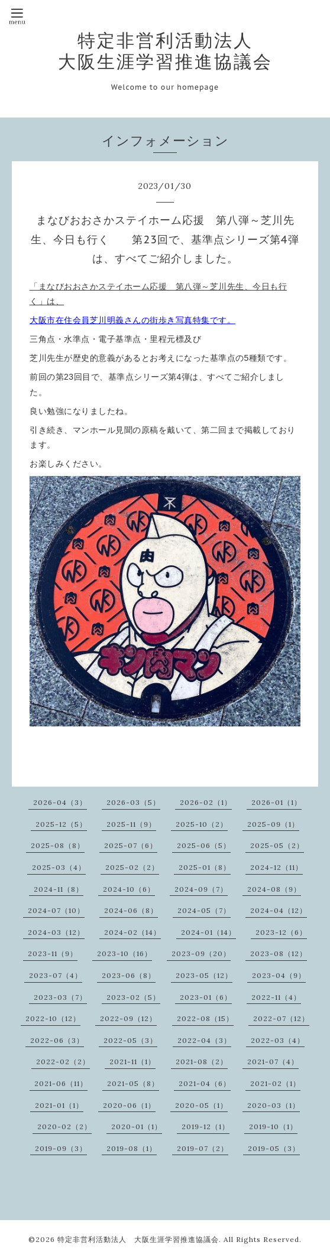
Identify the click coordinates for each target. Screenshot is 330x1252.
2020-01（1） (136, 1126)
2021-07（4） (273, 1061)
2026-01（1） (276, 802)
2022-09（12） (128, 1018)
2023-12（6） (281, 932)
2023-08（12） (278, 953)
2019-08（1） (131, 1148)
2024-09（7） (201, 889)
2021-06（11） (61, 1083)
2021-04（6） (205, 1083)
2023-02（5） (133, 997)
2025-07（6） (130, 845)
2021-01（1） (59, 1105)
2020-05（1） (201, 1105)
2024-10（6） (129, 889)
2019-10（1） (273, 1126)
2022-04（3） (204, 1040)
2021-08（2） (202, 1061)
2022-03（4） (278, 1040)
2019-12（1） (205, 1126)
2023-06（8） (129, 975)
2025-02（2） (132, 867)
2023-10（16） (124, 953)
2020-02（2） (64, 1126)
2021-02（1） (275, 1083)
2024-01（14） (208, 932)
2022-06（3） (57, 1040)
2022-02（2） (63, 1061)
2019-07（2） (202, 1148)
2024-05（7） (204, 910)
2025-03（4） (59, 867)
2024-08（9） (274, 889)
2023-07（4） (55, 975)
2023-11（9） (52, 953)
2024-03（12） (56, 932)
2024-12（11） (276, 867)
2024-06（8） (131, 910)
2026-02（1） (206, 802)
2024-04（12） (278, 910)
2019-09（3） (61, 1148)
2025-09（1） (273, 824)
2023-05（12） (204, 975)
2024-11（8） (58, 889)
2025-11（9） (131, 824)
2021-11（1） (132, 1061)
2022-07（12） (281, 1018)
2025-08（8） (58, 845)
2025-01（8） (205, 867)
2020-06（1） (129, 1105)
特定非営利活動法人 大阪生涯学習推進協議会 (165, 51)
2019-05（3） (274, 1148)
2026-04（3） (60, 802)
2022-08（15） (205, 1018)
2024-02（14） (132, 932)
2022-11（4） (276, 997)
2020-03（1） (273, 1105)
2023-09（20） (201, 953)
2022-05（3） (130, 1040)
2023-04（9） (279, 975)
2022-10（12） (52, 1018)
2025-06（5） (204, 845)
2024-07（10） (56, 910)
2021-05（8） (133, 1083)
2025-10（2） (202, 824)
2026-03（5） (133, 802)
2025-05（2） (277, 845)
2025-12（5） (61, 824)
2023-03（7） (60, 997)
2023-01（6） (206, 997)
